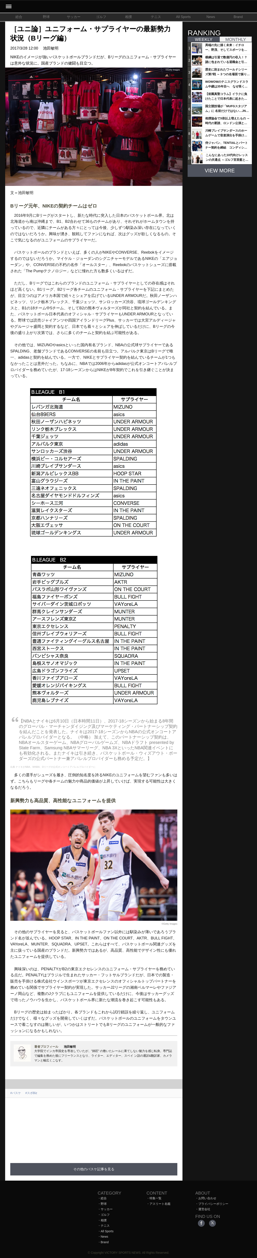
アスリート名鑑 (159, 1203)
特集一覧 (155, 1198)
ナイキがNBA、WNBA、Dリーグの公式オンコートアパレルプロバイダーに (56, 767)
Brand (238, 17)
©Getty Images (169, 923)
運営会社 (204, 1209)
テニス (156, 17)
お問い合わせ (207, 1198)
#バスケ (15, 1093)
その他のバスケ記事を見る (93, 1169)
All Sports (183, 17)
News (210, 17)
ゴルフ (101, 17)
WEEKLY (203, 39)
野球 (46, 17)
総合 (18, 17)
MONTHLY (235, 39)
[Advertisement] (93, 1128)
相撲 (128, 17)
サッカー (74, 17)
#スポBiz (31, 1093)
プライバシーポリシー (213, 1203)
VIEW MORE (220, 170)
